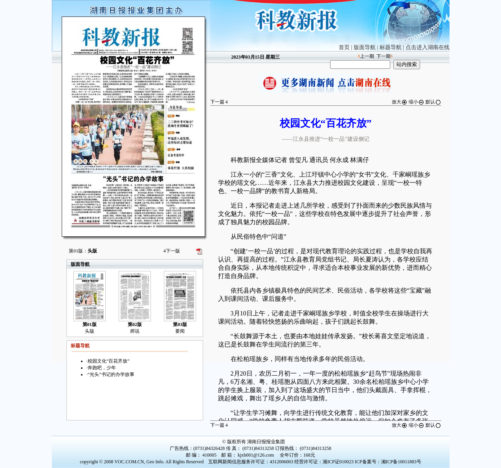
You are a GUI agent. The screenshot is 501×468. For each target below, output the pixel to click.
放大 (399, 102)
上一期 (367, 56)
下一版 (171, 251)
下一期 (383, 56)
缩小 (416, 102)
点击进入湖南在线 (428, 47)
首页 (344, 47)
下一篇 (219, 102)
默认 (433, 102)
